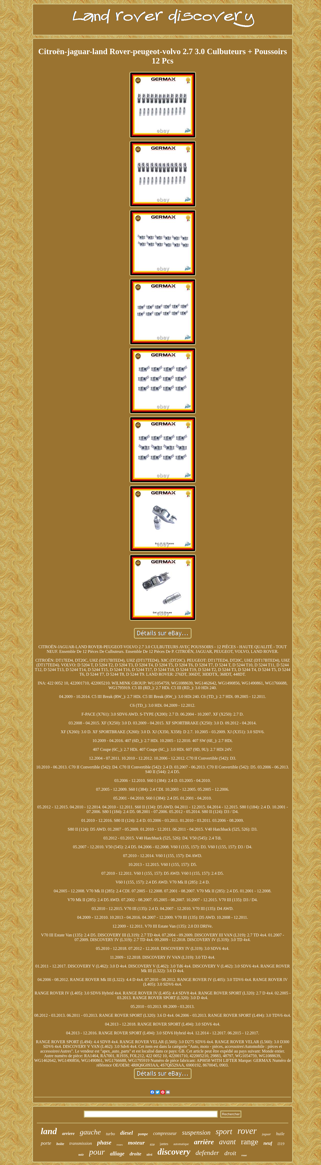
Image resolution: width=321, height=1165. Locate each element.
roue (244, 1155)
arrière (204, 1142)
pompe (143, 1134)
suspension (196, 1132)
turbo (110, 1134)
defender (207, 1152)
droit (230, 1153)
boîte (60, 1144)
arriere (68, 1133)
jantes (164, 1144)
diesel (126, 1133)
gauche (90, 1132)
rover (247, 1131)
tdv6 (149, 1154)
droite (135, 1153)
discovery (174, 1151)
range (249, 1141)
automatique (181, 1144)
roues (120, 1144)
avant (227, 1142)
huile (280, 1134)
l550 (152, 1144)
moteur (136, 1142)
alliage (117, 1153)
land (49, 1131)
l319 (280, 1144)
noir (81, 1154)
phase (104, 1142)
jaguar (266, 1134)
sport (224, 1131)
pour (97, 1151)
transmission (80, 1143)
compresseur (165, 1133)
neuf (267, 1143)
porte (46, 1143)
